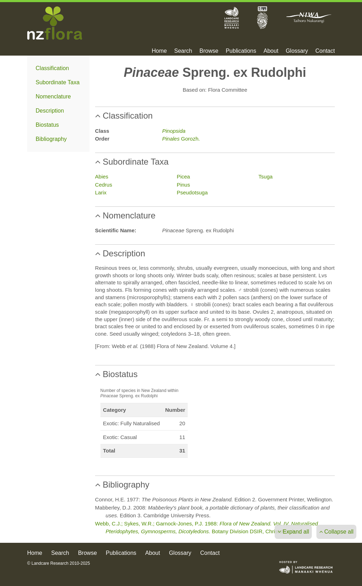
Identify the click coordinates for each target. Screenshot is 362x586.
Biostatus (47, 125)
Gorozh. (181, 139)
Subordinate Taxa (58, 82)
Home (159, 51)
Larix (101, 192)
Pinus (183, 185)
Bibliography (51, 139)
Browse (208, 51)
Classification (52, 68)
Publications (241, 51)
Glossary (297, 51)
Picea (183, 176)
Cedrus (103, 185)
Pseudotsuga (192, 192)
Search (183, 51)
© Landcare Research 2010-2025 (58, 563)
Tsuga (265, 176)
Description (50, 111)
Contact (325, 51)
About (271, 51)
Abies (102, 176)
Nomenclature (53, 96)
